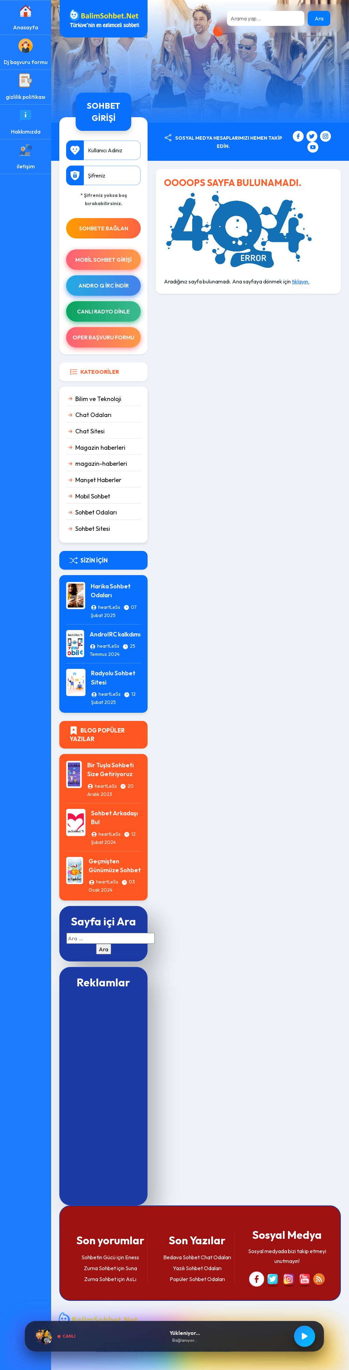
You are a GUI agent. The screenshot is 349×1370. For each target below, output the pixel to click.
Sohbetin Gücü (98, 1257)
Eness (132, 1257)
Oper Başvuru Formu (103, 337)
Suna (131, 1268)
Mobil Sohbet (92, 496)
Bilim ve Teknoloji (98, 399)
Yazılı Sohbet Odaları (197, 1268)
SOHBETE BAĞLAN (103, 228)
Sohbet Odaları (96, 512)
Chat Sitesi (90, 431)
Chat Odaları (93, 415)
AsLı (131, 1279)
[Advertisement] (103, 1096)
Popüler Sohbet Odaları (197, 1279)
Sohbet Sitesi (92, 529)
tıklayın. (300, 281)
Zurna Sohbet (100, 1268)
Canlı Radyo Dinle (103, 311)
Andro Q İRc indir (103, 285)
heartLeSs (109, 607)
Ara (319, 18)
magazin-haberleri (101, 463)
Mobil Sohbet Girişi (103, 259)
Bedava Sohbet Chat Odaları (197, 1257)
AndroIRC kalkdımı (115, 634)
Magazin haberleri (100, 447)
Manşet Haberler (98, 480)
